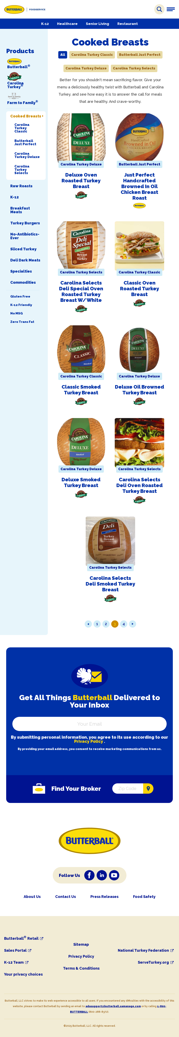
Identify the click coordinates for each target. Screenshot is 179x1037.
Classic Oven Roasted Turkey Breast (139, 288)
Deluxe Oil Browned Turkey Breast (139, 390)
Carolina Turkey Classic (21, 128)
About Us (32, 896)
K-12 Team (14, 962)
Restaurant (127, 24)
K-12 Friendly (21, 305)
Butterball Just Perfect (25, 142)
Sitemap (81, 944)
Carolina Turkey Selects (21, 169)
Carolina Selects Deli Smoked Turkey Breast (110, 584)
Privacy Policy (88, 741)
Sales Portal (15, 950)
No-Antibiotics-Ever (24, 236)
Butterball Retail (21, 938)
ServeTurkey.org (153, 962)
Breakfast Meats (20, 210)
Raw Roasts (21, 186)
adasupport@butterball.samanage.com (113, 1006)
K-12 (45, 24)
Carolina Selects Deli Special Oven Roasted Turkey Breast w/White (81, 291)
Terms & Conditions (81, 968)
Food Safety (144, 896)
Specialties (21, 271)
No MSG (16, 313)
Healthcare (67, 24)
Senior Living (97, 24)
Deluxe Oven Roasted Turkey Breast (81, 180)
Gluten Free (20, 296)
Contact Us (65, 896)
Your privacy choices (23, 974)
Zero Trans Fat (22, 321)
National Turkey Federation (143, 950)
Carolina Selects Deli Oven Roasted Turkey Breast (139, 485)
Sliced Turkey (23, 249)
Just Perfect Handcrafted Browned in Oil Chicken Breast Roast (139, 186)
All (62, 55)
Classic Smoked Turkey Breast (81, 390)
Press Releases (104, 896)
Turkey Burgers (25, 223)
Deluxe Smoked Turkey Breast (81, 482)
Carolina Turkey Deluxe (27, 155)
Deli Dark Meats (25, 260)
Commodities (23, 282)
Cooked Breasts (25, 116)
